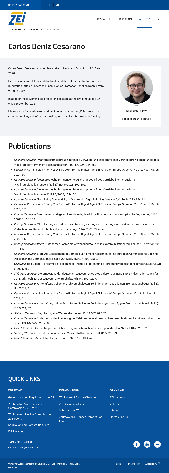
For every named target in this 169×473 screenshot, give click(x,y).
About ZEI (145, 19)
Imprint (118, 464)
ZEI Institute (117, 397)
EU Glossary (15, 431)
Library (114, 410)
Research (103, 19)
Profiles (41, 29)
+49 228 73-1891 (20, 442)
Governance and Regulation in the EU (31, 397)
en (57, 4)
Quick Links (24, 378)
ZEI (10, 29)
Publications (124, 19)
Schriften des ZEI (69, 410)
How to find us (119, 417)
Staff (30, 29)
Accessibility (153, 464)
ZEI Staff (115, 404)
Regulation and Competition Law (28, 425)
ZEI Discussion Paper (72, 404)
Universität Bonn (20, 5)
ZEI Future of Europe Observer (78, 397)
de (50, 4)
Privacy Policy (133, 464)
